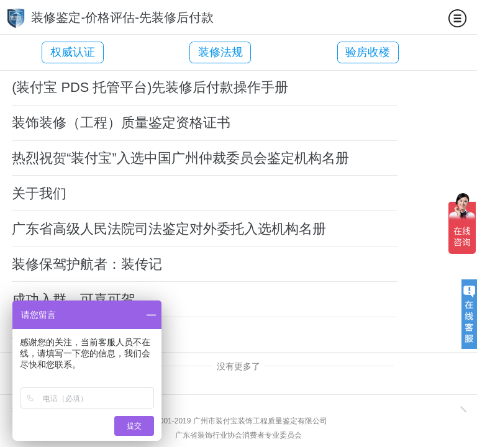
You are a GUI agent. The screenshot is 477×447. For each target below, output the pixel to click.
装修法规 (201, 52)
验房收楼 (330, 52)
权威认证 (72, 52)
